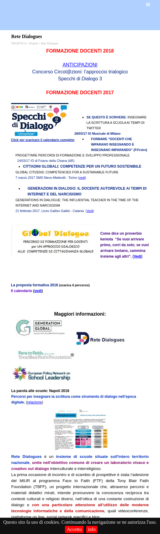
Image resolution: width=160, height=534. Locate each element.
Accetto (74, 529)
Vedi (90, 211)
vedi (82, 177)
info (92, 529)
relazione (34, 402)
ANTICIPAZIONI (79, 64)
